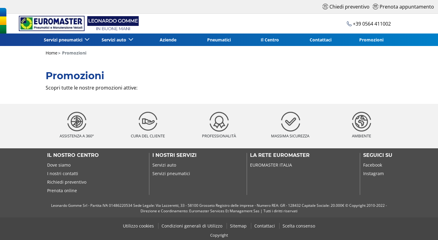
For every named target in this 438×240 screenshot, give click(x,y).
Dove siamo (59, 165)
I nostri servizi (174, 155)
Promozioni (371, 40)
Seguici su (377, 155)
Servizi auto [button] (114, 40)
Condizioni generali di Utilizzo (193, 226)
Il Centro (270, 40)
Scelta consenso (299, 226)
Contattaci (321, 40)
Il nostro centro (73, 155)
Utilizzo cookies (139, 226)
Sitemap (239, 226)
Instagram (373, 173)
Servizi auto (164, 165)
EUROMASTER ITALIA (271, 165)
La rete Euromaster (280, 155)
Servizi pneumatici (171, 173)
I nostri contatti (62, 173)
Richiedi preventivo (66, 182)
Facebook (372, 165)
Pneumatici (219, 40)
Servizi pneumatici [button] (64, 40)
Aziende (168, 40)
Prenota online (62, 190)
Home (51, 53)
